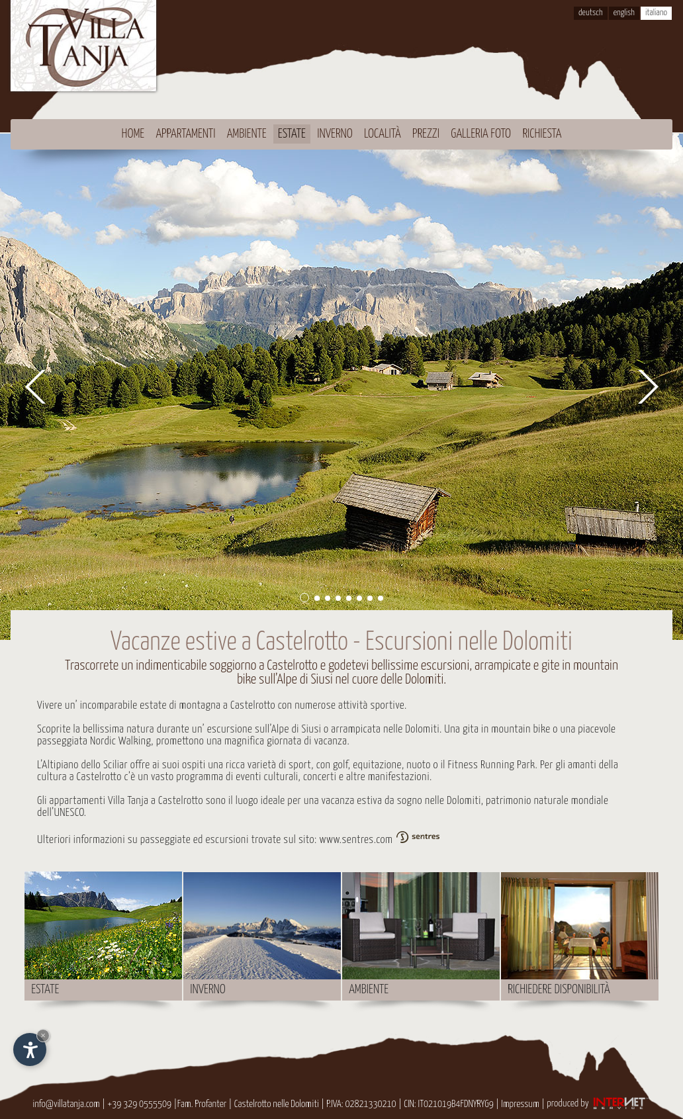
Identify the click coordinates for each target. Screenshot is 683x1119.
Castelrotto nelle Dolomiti (276, 1103)
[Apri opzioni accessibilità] (29, 1049)
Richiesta (541, 134)
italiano (656, 13)
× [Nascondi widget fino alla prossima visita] (43, 1035)
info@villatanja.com (65, 1103)
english (624, 13)
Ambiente (247, 134)
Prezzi (425, 134)
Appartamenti (185, 134)
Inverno (335, 134)
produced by (598, 1103)
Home (133, 134)
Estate (292, 134)
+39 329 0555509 (139, 1103)
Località (382, 134)
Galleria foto (481, 134)
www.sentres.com (380, 840)
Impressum (520, 1103)
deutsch (590, 13)
